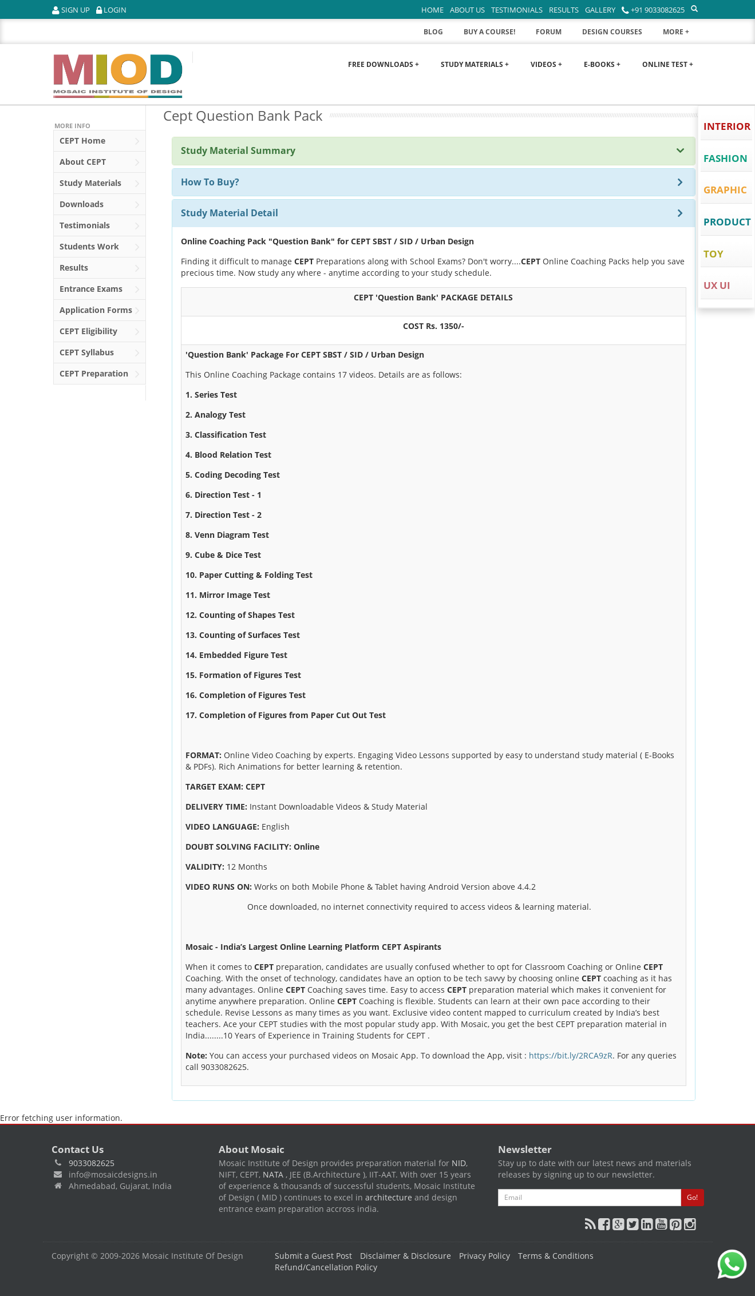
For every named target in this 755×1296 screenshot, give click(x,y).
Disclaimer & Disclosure (405, 1255)
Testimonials (517, 10)
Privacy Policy (484, 1255)
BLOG (433, 32)
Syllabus (100, 353)
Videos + (546, 64)
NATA (274, 1174)
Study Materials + (475, 64)
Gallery (600, 10)
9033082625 (91, 1163)
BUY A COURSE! (489, 32)
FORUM (549, 32)
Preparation (100, 374)
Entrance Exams (100, 289)
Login (111, 10)
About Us (467, 10)
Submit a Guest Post (313, 1255)
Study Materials (100, 183)
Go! (692, 1197)
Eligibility (100, 332)
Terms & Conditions (556, 1255)
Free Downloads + (383, 64)
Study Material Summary (238, 150)
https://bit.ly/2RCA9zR (570, 1055)
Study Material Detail (229, 213)
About (100, 162)
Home (432, 10)
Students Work (100, 247)
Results (564, 10)
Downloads (100, 205)
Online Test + (667, 64)
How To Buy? (210, 182)
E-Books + (602, 64)
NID (459, 1163)
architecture (388, 1197)
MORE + (683, 34)
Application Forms (100, 310)
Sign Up (71, 10)
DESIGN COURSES (612, 32)
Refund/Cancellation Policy (326, 1267)
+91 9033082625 (653, 10)
